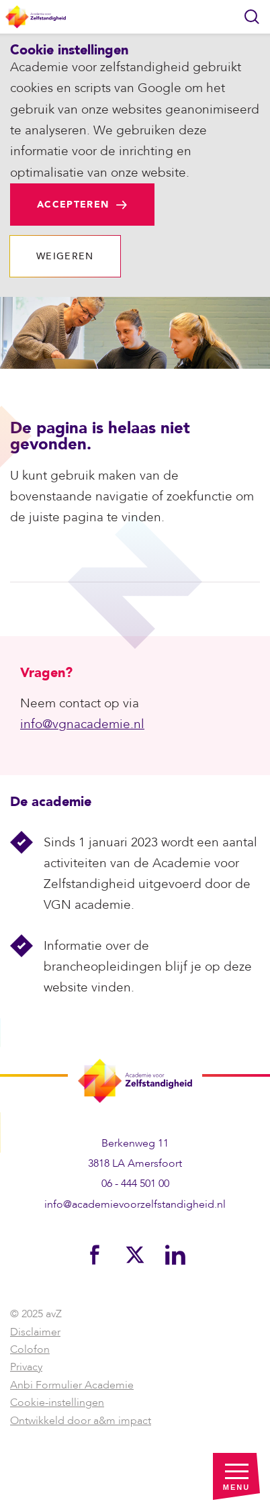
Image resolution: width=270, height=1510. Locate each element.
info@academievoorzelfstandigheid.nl (135, 1204)
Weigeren (65, 256)
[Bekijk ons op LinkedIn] (175, 1254)
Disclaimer (35, 1332)
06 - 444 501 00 (135, 1183)
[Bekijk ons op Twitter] (135, 1254)
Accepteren (73, 204)
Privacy (26, 1367)
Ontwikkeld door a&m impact (80, 1420)
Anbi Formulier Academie (72, 1385)
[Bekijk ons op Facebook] (95, 1254)
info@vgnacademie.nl (82, 724)
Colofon (30, 1349)
